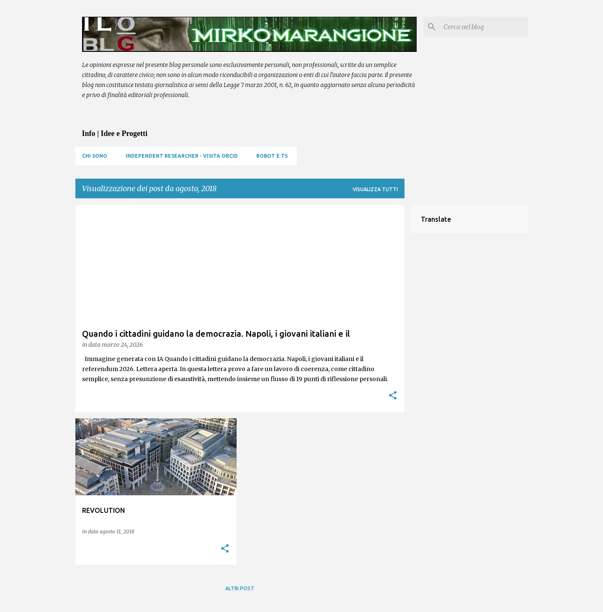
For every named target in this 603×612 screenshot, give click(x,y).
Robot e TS (272, 156)
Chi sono (94, 156)
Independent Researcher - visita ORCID (182, 156)
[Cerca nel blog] (484, 27)
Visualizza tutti (375, 189)
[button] (393, 396)
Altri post (239, 588)
